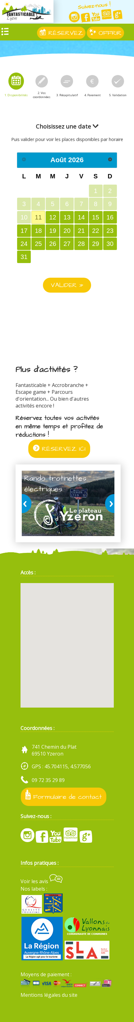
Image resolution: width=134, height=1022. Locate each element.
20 (66, 230)
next (108, 503)
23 (109, 230)
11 (38, 217)
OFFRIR (105, 32)
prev (28, 503)
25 (38, 243)
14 (81, 217)
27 (66, 243)
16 (109, 217)
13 (66, 217)
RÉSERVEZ (61, 32)
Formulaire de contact (63, 795)
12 (52, 217)
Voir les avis (41, 881)
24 (24, 243)
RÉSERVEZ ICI (59, 448)
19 (52, 230)
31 (24, 256)
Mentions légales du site (49, 994)
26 (52, 243)
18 (38, 230)
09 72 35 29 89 (48, 780)
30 (109, 243)
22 (95, 230)
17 (24, 230)
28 (81, 243)
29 (95, 243)
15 (95, 217)
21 (81, 230)
